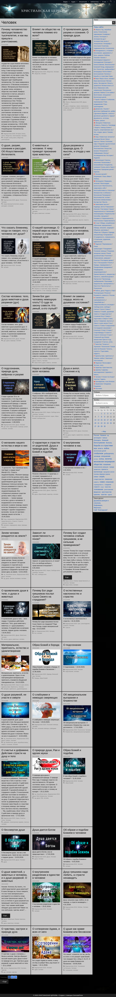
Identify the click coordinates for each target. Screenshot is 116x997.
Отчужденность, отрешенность (104, 237)
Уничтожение (17, 135)
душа (67, 106)
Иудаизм (97, 158)
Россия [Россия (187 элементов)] (96, 435)
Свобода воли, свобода (102, 307)
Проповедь (108, 281)
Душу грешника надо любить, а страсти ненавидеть (75, 874)
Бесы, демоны (98, 55)
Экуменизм (99, 384)
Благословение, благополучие (104, 64)
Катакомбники (98, 165)
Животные (54, 209)
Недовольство (109, 214)
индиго (74, 435)
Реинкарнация (98, 293)
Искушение (104, 151)
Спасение (85, 431)
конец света (12, 137)
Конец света (105, 167)
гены (35, 574)
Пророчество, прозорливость (103, 283)
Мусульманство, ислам (101, 197)
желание (6, 525)
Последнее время (107, 260)
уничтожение (5, 139)
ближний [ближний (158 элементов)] (105, 440)
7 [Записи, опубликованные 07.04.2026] (98, 417)
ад (4, 578)
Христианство (107, 367)
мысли (81, 220)
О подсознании (72, 644)
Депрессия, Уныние (101, 109)
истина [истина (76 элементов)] (96, 459)
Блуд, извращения (9, 519)
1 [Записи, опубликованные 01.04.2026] (101, 413)
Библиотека (96, 1)
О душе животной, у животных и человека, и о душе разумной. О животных (14, 876)
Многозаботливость (100, 190)
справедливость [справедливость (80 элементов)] (99, 484)
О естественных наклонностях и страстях (72, 593)
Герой (97, 99)
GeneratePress (78, 995)
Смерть (8, 740)
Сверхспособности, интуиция (103, 304)
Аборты (67, 102)
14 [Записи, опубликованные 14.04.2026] (98, 420)
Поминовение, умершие (102, 258)
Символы (97, 311)
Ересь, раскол (100, 120)
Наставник (104, 209)
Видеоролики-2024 (9, 338)
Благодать (108, 62)
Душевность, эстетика (101, 118)
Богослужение (98, 74)
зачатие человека (15, 578)
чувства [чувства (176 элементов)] (104, 494)
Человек (23, 135)
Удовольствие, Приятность (9, 687)
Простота (97, 286)
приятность (12, 689)
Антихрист (103, 36)
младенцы (72, 106)
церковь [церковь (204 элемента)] (97, 494)
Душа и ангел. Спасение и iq (71, 370)
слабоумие (52, 728)
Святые (96, 309)
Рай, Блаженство (42, 796)
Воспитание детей (100, 97)
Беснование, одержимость (103, 53)
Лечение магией (100, 174)
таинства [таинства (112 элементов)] (108, 487)
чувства (14, 972)
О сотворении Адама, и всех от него (46, 930)
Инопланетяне (98, 148)
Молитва (111, 190)
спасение (86, 435)
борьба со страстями (40, 288)
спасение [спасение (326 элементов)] (110, 482)
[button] (111, 1)
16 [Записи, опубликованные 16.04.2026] (105, 420)
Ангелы (5, 968)
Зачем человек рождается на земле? (14, 534)
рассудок (4, 206)
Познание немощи (52, 724)
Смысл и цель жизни (22, 685)
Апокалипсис (98, 43)
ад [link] (84, 76)
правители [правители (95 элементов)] (97, 469)
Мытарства (97, 202)
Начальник (110, 211)
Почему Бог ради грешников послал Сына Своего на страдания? (43, 595)
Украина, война (99, 358)
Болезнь (107, 74)
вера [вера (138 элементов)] (95, 448)
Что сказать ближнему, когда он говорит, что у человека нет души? (14, 230)
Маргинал (97, 507)
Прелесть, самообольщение (103, 276)
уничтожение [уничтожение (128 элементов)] (108, 489)
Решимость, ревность (101, 295)
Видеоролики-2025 (40, 71)
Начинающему (99, 214)
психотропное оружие (16, 822)
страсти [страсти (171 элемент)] (96, 487)
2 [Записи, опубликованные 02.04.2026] (104, 413)
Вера (49, 284)
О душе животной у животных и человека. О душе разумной (76, 230)
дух (66, 220)
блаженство (9, 742)
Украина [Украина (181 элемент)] (103, 435)
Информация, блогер (101, 153)
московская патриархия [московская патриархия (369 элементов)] (104, 461)
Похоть (110, 262)
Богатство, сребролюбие (105, 69)
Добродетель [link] (68, 419)
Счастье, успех (107, 342)
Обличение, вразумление (102, 225)
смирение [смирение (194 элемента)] (108, 479)
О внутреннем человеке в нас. (72, 444)
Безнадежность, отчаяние (104, 50)
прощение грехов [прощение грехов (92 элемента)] (108, 472)
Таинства (98, 344)
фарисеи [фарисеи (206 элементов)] (97, 492)
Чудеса (102, 379)
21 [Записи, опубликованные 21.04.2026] (98, 423)
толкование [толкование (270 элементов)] (98, 489)
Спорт (104, 330)
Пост (95, 262)
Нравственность (6, 521)
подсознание (13, 426)
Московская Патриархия (102, 195)
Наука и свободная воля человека (43, 370)
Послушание (102, 262)
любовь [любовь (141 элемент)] (101, 459)
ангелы (5, 639)
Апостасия (97, 46)
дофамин (6, 822)
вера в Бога (38, 362)
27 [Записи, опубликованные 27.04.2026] (95, 426)
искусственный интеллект (11, 204)
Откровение (108, 234)
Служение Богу (99, 316)
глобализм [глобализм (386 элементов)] (98, 453)
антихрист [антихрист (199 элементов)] (98, 438)
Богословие (107, 71)
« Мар (104, 431)
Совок (103, 325)
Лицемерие (97, 176)
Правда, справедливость (102, 265)
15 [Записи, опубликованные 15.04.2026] (101, 420)
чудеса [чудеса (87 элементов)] (110, 494)
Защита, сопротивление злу (103, 130)
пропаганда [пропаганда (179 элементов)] (98, 472)
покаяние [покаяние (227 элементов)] (107, 464)
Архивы (96, 400)
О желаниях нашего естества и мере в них (14, 444)
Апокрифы (107, 43)
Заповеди (112, 125)
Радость (108, 290)
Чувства (3, 970)
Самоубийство (99, 302)
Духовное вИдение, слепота (104, 113)
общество (20, 137)
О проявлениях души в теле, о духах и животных (14, 593)
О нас (105, 1)
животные (41, 213)
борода (36, 678)
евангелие (55, 288)
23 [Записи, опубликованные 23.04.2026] (105, 423)
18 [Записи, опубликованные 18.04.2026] (111, 420)
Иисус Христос (49, 286)
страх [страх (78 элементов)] (102, 487)
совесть (48, 362)
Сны (110, 323)
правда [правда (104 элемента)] (111, 467)
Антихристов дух (99, 39)
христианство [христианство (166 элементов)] (107, 492)
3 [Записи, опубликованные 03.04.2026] (107, 413)
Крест (113, 167)
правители (79, 435)
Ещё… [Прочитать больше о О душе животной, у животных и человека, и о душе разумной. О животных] (5, 915)
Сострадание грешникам (102, 328)
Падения (98, 244)
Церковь (98, 370)
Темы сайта (98, 27)
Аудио (74, 1)
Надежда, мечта (99, 207)
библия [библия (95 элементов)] (104, 438)
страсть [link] (17, 797)
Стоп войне (110, 92)
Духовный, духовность (101, 116)
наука (78, 106)
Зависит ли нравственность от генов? (43, 535)
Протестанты (105, 286)
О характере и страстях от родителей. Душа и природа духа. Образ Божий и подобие (46, 447)
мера (19, 525)
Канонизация (99, 160)
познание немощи (43, 728)
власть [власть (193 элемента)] (100, 448)
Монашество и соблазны (102, 193)
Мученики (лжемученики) (102, 200)
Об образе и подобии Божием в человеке (75, 831)
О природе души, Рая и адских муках (46, 752)
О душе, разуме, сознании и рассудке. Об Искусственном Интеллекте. (13, 150)
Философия (106, 363)
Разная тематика (20, 919)
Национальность (99, 211)
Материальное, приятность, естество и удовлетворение (15, 647)
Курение (96, 172)
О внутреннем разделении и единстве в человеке (46, 874)
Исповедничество (100, 155)
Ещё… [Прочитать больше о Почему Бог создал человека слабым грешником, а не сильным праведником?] (67, 577)
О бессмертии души (13, 829)
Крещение (97, 169)
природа (48, 290)
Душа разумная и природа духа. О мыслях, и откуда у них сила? (76, 150)
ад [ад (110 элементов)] (108, 435)
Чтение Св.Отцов (108, 377)
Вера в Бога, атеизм (106, 78)
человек (43, 73)
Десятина (97, 111)
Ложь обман (107, 176)
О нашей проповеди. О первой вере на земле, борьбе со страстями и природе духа (45, 232)
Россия (112, 295)
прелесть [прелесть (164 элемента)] (104, 469)
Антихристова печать (101, 41)
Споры (109, 330)
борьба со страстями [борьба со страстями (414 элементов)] (103, 445)
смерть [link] (8, 727)
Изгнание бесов (99, 139)
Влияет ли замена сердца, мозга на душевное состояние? (76, 299)
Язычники (98, 388)
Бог (35, 631)
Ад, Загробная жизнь (9, 574)
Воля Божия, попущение (102, 95)
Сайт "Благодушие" (101, 510)
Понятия (96, 260)
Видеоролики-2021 (9, 635)
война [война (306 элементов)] (106, 448)
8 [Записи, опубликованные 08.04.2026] (101, 417)
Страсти (83, 216)
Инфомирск (98, 505)
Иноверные (104, 146)
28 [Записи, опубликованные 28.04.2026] (98, 426)
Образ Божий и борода (45, 644)
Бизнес (103, 57)
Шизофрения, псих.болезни (105, 381)
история (5, 137)
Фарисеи (98, 363)
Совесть (39, 360)
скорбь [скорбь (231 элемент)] (102, 477)
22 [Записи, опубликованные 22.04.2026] (101, 423)
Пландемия (107, 248)
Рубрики (97, 392)
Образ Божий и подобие (72, 752)
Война (103, 92)
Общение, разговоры (101, 230)
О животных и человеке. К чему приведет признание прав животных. (44, 150)
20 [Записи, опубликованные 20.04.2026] (95, 423)
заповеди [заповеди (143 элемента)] (97, 456)
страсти (86, 220)
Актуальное (84, 1)
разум (72, 108)
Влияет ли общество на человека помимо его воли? (46, 32)
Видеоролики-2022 (40, 570)
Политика (108, 255)
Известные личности (107, 137)
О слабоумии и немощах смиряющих (45, 696)
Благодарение (98, 62)
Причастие (97, 279)
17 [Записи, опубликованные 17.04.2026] (108, 420)
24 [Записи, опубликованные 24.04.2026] (108, 423)
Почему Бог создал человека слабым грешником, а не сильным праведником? (74, 538)
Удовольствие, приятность (104, 356)
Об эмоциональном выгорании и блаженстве (74, 697)
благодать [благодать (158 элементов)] (97, 440)
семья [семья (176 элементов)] (96, 477)
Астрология (110, 48)
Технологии (23, 200)
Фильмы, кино (98, 365)
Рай (42, 798)
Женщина (99, 123)
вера (49, 288)
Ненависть (97, 218)
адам (36, 969)
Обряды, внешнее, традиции (103, 227)
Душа (84, 102)
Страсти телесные (100, 335)
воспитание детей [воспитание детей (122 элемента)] (100, 451)
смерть (3, 744)
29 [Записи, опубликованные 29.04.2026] (101, 426)
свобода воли (41, 418)
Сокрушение (110, 325)
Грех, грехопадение (84, 623)
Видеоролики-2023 (71, 336)
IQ (66, 435)
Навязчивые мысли (74, 216)
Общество (9, 135)
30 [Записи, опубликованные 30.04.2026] (105, 426)
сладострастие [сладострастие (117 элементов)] (99, 479)
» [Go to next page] (15, 977)
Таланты (105, 344)
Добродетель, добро (108, 111)
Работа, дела (99, 290)
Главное (103, 99)
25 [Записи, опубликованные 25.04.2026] (111, 423)
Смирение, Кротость (106, 321)
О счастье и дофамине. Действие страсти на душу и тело (15, 753)
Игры (97, 137)
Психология (81, 730)
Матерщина (99, 181)
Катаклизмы (106, 162)
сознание (77, 108)
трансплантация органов (76, 338)
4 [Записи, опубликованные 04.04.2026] (110, 413)
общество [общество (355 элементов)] (98, 464)
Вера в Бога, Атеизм (40, 358)
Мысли (65, 216)
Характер (54, 490)
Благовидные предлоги (101, 60)
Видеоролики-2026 (9, 133)
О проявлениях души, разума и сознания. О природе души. (76, 32)
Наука (48, 412)
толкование (68, 970)
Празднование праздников (103, 267)
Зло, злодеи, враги (100, 132)
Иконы (102, 141)
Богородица (98, 71)
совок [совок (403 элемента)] (102, 482)
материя (6, 689)
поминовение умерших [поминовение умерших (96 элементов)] (101, 467)
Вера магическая (99, 81)
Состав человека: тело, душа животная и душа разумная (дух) (15, 299)
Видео (67, 1)
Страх (109, 335)
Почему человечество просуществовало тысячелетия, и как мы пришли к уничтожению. (14, 35)
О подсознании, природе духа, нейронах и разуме (12, 371)
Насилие (97, 209)
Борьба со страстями (41, 284)
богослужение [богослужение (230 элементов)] (99, 443)
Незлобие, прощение (101, 216)
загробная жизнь (23, 742)
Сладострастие (105, 314)
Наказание (109, 207)
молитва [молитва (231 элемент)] (108, 459)
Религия (107, 293)
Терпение (97, 346)
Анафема (106, 34)
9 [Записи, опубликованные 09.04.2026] (104, 417)
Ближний (97, 67)
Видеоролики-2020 (43, 631)
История (18, 133)
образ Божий (42, 494)
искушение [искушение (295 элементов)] (105, 456)
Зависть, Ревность (101, 125)
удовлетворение (22, 689)
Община (105, 232)
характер (50, 494)
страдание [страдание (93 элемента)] (108, 484)
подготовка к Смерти (101, 318)
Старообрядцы (99, 332)
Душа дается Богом (43, 829)
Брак (111, 76)
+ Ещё (4, 981)
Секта (102, 309)
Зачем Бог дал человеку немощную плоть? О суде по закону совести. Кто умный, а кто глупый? (44, 302)
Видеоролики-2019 (53, 794)
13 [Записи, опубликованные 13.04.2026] (95, 420)
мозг (66, 338)
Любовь (80, 907)
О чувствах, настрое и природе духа (14, 930)
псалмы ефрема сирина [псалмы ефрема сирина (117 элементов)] (102, 474)
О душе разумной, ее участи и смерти (13, 696)
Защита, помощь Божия (103, 127)
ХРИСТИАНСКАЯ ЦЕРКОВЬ (44, 11)
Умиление (108, 358)
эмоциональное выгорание (81, 732)
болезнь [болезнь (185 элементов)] (109, 443)
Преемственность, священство (104, 274)
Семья (107, 309)
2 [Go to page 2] (12, 977)
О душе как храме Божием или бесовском (77, 930)
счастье (26, 822)
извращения (13, 525)
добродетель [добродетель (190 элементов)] (109, 453)
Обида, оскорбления (107, 223)
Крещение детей (107, 169)
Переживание (107, 244)
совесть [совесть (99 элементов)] (96, 482)
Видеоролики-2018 (14, 968)
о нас (43, 290)
